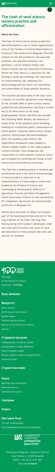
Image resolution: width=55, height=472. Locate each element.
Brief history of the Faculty (14, 312)
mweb (34, 463)
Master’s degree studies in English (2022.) (21, 355)
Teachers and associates (13, 320)
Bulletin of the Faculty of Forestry (17, 324)
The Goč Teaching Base (12, 423)
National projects (9, 387)
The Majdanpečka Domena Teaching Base (21, 427)
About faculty (8, 307)
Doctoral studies (9, 359)
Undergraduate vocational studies (17, 342)
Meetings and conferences (14, 383)
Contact (5, 329)
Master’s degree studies (12, 350)
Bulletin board (8, 316)
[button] (51, 3)
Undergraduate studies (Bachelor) (17, 346)
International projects (11, 391)
